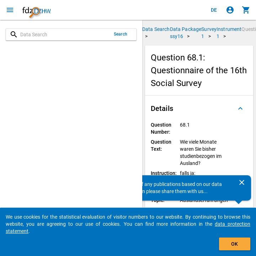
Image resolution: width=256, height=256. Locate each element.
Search (120, 34)
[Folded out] (240, 108)
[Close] (242, 182)
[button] (199, 108)
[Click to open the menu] (10, 10)
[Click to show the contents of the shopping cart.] (246, 10)
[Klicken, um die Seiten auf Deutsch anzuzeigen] (214, 10)
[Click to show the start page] (36, 10)
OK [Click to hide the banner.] (234, 244)
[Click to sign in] (230, 10)
